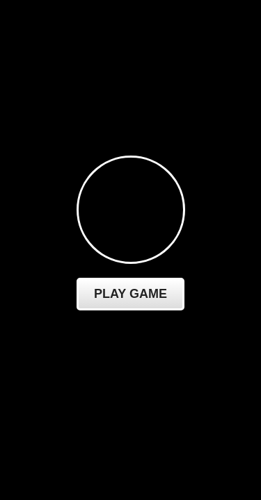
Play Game (130, 294)
